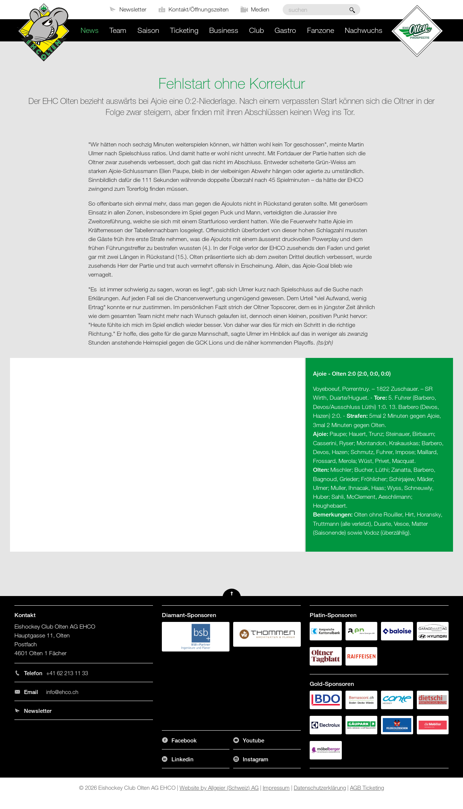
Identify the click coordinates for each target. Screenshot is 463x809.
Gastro (285, 30)
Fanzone (320, 30)
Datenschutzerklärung (320, 787)
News (90, 30)
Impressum (276, 787)
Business (223, 30)
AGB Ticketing (367, 787)
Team (117, 30)
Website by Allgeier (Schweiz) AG (219, 787)
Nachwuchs (363, 30)
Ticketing (184, 30)
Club (256, 30)
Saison (148, 30)
